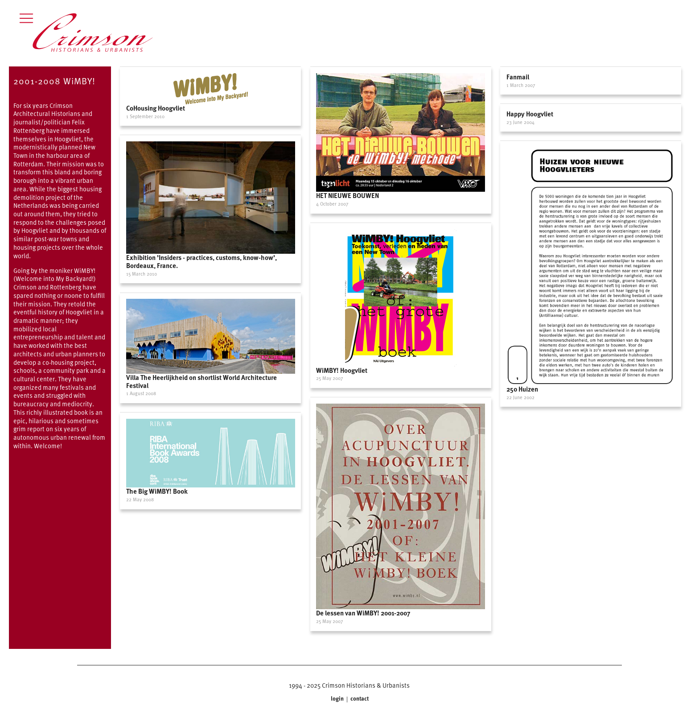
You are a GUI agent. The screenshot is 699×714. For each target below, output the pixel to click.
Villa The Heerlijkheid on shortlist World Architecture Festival (201, 381)
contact (359, 698)
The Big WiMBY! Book (157, 491)
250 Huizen (522, 389)
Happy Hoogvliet (529, 114)
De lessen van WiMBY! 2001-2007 (363, 613)
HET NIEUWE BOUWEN (347, 195)
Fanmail (517, 77)
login (338, 698)
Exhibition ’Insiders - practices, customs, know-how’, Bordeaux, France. (201, 261)
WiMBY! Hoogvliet (341, 370)
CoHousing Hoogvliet (155, 108)
